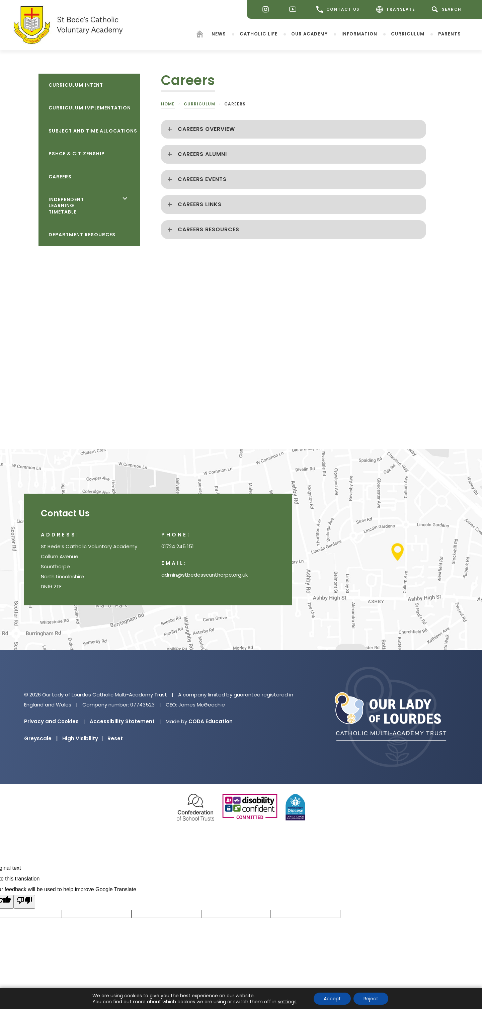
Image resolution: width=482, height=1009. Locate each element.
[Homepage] (200, 34)
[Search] (448, 9)
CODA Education (210, 721)
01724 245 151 (177, 546)
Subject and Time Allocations (93, 131)
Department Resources (82, 234)
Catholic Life (258, 33)
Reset (115, 738)
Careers (60, 176)
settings (287, 1002)
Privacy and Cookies (51, 721)
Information (359, 33)
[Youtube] (294, 9)
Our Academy (309, 33)
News (219, 33)
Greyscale (41, 738)
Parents (449, 33)
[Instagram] (267, 9)
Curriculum (407, 33)
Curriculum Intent (76, 85)
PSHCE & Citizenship (77, 153)
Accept (332, 998)
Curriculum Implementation (90, 107)
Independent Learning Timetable (66, 205)
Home (168, 104)
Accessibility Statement (122, 721)
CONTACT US (337, 9)
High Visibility (82, 738)
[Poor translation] (24, 902)
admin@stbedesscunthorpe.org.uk (204, 574)
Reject (371, 998)
